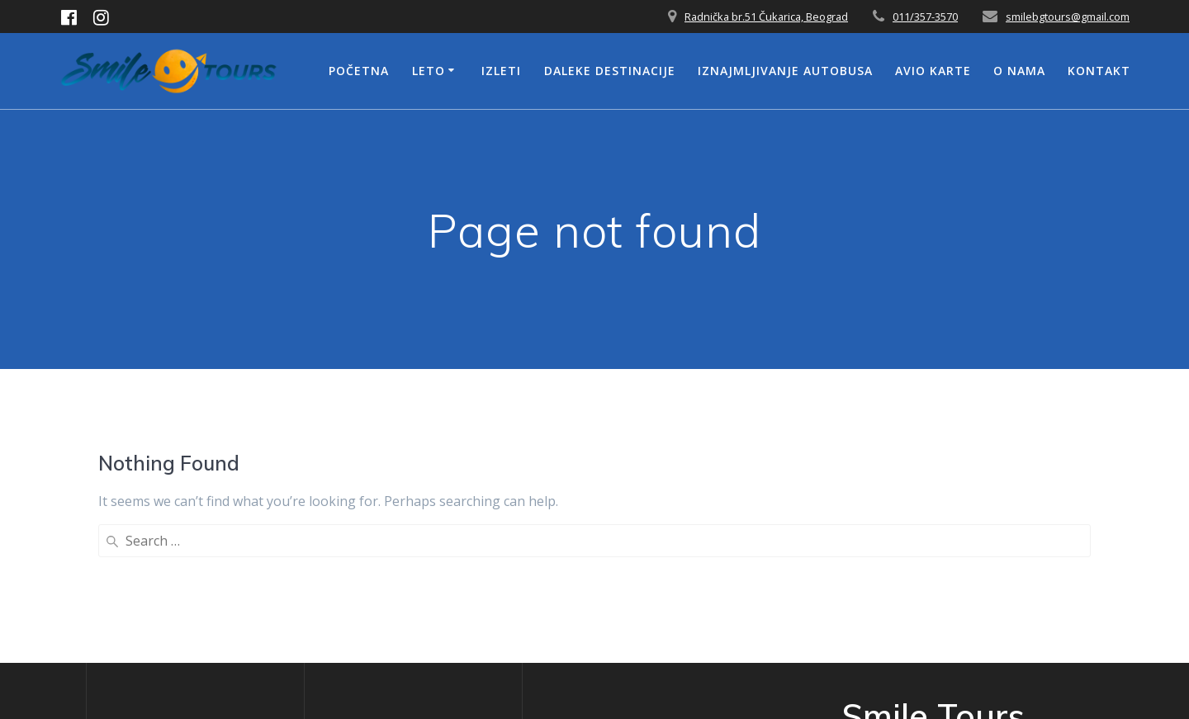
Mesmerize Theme (945, 644)
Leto (428, 70)
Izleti (501, 70)
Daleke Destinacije (609, 70)
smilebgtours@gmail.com (1068, 16)
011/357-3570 (925, 16)
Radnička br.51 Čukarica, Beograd (766, 16)
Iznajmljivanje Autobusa (785, 70)
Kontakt (1099, 70)
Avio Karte (933, 70)
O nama (1019, 70)
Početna (359, 70)
